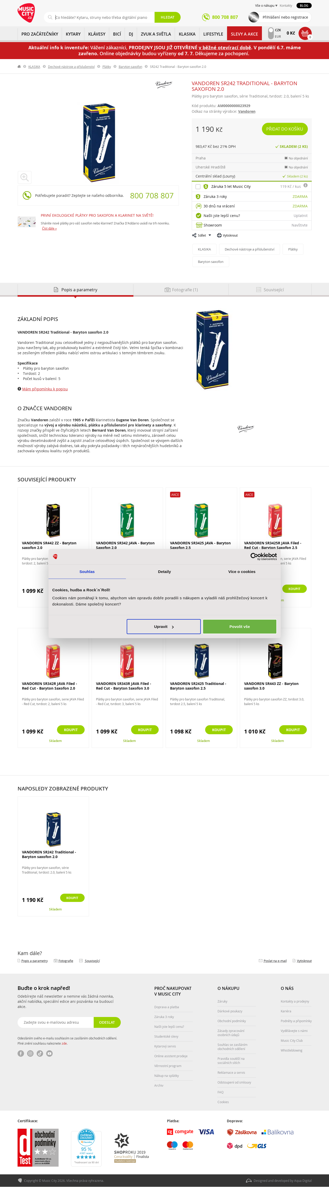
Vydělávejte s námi (294, 1031)
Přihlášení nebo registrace (285, 17)
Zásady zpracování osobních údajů (231, 1033)
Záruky (222, 1001)
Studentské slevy (166, 1036)
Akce (175, 494)
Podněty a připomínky (296, 1021)
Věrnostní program (167, 1066)
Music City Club (292, 1040)
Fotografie (66, 961)
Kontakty (286, 5)
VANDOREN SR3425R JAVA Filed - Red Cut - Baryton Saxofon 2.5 (272, 545)
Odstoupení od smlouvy (234, 1082)
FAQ (220, 1092)
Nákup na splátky (166, 1075)
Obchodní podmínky (232, 1021)
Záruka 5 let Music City (231, 186)
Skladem (55, 741)
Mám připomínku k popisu (45, 388)
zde (64, 1043)
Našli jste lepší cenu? (222, 215)
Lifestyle (213, 34)
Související (92, 961)
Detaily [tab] (164, 571)
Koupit (293, 589)
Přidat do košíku (285, 129)
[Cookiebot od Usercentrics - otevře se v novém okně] (254, 556)
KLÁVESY (96, 34)
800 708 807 (152, 195)
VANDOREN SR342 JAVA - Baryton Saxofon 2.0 (125, 545)
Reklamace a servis (231, 1072)
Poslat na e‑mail (275, 961)
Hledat (167, 17)
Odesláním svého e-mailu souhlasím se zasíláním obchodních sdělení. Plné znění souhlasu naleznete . (67, 1040)
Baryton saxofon (130, 66)
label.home (19, 66)
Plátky (106, 66)
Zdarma (300, 196)
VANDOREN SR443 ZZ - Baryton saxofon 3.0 (271, 686)
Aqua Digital (303, 1181)
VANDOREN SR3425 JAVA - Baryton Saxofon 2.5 (200, 545)
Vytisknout (230, 235)
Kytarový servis (165, 1046)
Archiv (158, 1085)
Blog (304, 5)
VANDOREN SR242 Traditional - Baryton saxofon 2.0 (49, 854)
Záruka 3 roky (215, 196)
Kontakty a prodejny (295, 1001)
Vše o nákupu (264, 5)
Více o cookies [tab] (242, 571)
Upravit (164, 626)
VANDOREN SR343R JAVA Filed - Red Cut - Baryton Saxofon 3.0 (123, 686)
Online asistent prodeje (171, 1056)
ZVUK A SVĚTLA (156, 34)
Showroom (213, 225)
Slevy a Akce (244, 34)
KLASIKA (187, 34)
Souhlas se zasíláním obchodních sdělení (232, 1047)
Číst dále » (49, 228)
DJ (131, 34)
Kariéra (286, 1011)
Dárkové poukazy (230, 1011)
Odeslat (107, 1022)
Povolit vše (239, 626)
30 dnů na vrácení (219, 206)
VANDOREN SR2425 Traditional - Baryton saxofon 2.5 (198, 686)
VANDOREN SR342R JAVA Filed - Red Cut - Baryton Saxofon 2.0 (49, 686)
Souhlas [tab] (87, 571)
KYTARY (73, 34)
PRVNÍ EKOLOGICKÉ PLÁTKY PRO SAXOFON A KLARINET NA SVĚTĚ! (97, 215)
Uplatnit (301, 215)
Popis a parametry (34, 961)
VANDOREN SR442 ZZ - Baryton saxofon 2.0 (49, 545)
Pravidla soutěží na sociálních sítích (231, 1060)
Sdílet (202, 235)
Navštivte (300, 225)
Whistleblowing (291, 1050)
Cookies (223, 1102)
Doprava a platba (166, 1007)
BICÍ (117, 34)
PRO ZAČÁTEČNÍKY (39, 34)
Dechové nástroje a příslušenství (71, 66)
